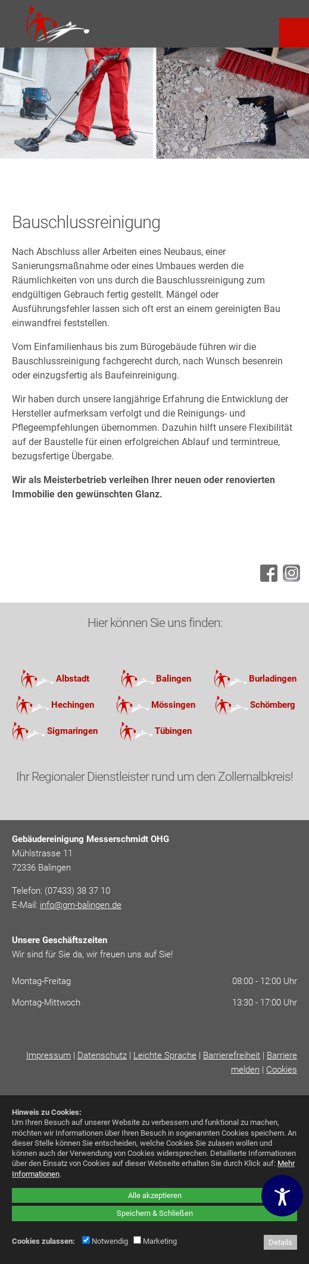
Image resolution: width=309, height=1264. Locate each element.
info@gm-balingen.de (80, 905)
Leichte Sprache (164, 1055)
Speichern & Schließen (155, 1213)
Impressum (48, 1055)
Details (280, 1242)
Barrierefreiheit (231, 1055)
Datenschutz (102, 1055)
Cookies (281, 1069)
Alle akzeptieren (155, 1195)
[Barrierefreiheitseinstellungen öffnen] (282, 1195)
